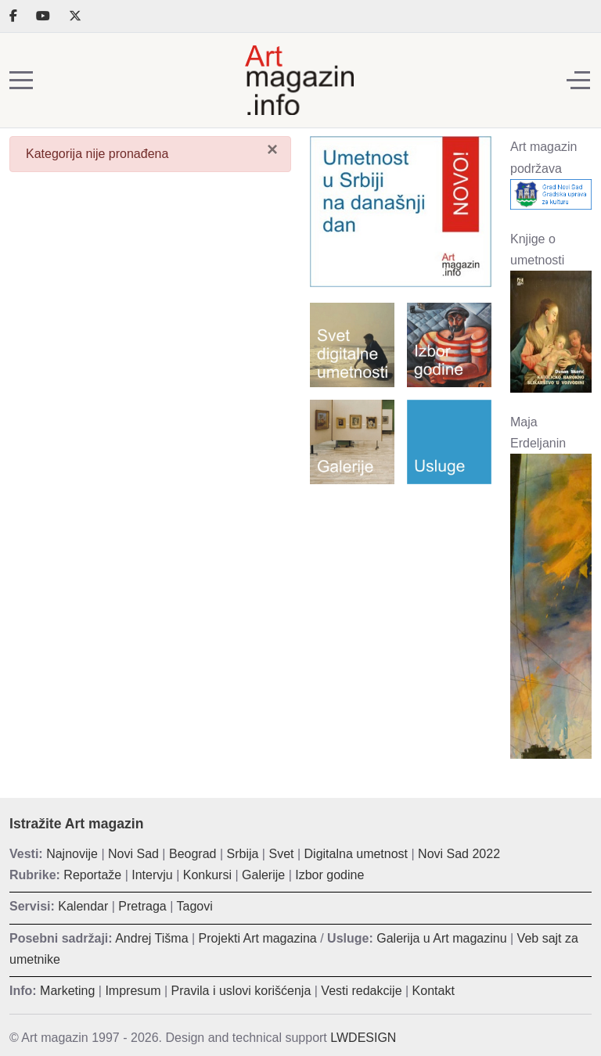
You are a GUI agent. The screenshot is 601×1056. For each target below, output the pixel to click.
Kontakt (433, 990)
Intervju (151, 875)
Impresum (132, 990)
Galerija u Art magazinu (441, 938)
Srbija (243, 853)
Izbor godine (329, 875)
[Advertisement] (400, 578)
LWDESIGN (363, 1037)
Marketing (67, 990)
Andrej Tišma (151, 938)
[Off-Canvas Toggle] (578, 80)
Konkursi (207, 875)
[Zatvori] (272, 148)
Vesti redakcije (361, 990)
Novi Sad (133, 853)
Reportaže (92, 875)
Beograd (193, 853)
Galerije (263, 875)
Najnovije (72, 853)
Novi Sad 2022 (459, 853)
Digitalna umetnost (356, 853)
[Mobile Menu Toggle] (21, 80)
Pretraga (142, 906)
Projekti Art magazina (258, 938)
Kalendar (83, 906)
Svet (280, 853)
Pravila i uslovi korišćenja (241, 990)
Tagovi (195, 906)
